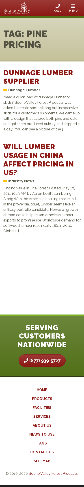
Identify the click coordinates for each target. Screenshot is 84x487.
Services (42, 416)
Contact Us (42, 452)
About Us (42, 425)
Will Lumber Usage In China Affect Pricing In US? (38, 160)
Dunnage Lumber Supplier (38, 77)
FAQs (42, 443)
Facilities (42, 408)
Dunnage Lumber (24, 90)
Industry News (21, 181)
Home (42, 390)
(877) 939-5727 (42, 360)
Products (42, 399)
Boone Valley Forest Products (53, 473)
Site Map (42, 461)
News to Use (42, 434)
